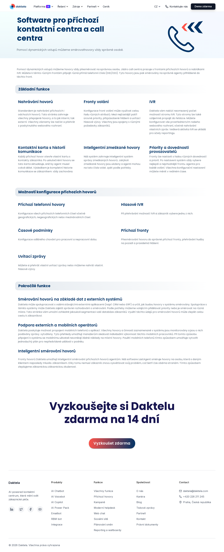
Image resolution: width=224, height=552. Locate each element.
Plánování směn (103, 524)
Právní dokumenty (147, 524)
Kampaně (99, 502)
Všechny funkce (103, 491)
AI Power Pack (60, 507)
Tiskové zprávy (145, 507)
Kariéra (140, 496)
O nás (139, 491)
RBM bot (56, 518)
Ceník (106, 6)
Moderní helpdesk (104, 507)
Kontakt (140, 518)
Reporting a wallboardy (107, 530)
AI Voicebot (58, 496)
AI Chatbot (57, 491)
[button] (43, 6)
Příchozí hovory (103, 496)
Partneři (141, 513)
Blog (139, 502)
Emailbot (56, 513)
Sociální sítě (101, 518)
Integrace (56, 524)
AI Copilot (57, 502)
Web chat (99, 513)
